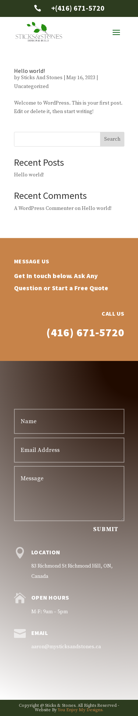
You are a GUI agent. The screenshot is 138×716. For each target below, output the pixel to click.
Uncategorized (31, 86)
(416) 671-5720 (85, 358)
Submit (105, 529)
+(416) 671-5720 (78, 8)
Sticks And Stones (42, 77)
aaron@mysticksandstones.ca (66, 646)
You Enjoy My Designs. (80, 710)
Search (112, 139)
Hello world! (29, 70)
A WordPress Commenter (44, 208)
